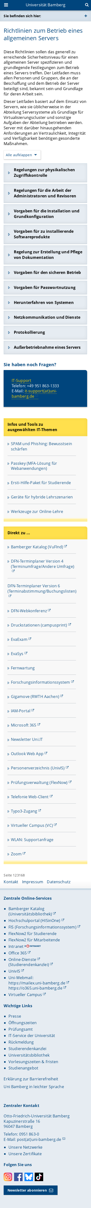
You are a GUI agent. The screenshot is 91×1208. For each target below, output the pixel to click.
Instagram (8, 1177)
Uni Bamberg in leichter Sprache (34, 1086)
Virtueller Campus (25, 994)
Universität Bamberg (46, 5)
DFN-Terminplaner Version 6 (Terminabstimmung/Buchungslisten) (42, 588)
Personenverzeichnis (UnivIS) (38, 768)
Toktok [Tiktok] (39, 1177)
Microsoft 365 (23, 725)
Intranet (16, 946)
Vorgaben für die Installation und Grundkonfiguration (47, 213)
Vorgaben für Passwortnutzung (44, 287)
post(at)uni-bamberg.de (39, 1139)
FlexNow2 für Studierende (32, 933)
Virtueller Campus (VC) (32, 825)
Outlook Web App (27, 753)
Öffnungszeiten (22, 1022)
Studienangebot (23, 1068)
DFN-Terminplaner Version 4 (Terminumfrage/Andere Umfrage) (42, 563)
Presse (14, 1016)
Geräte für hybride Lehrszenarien (42, 497)
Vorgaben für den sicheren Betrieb (47, 272)
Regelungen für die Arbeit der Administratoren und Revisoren (45, 193)
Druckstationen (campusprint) (39, 625)
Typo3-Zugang (24, 811)
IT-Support (21, 380)
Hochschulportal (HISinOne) (34, 920)
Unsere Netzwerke (25, 1147)
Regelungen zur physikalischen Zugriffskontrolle (44, 172)
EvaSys (17, 653)
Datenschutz (58, 881)
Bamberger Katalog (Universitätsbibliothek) (30, 911)
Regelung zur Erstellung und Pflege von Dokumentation (48, 254)
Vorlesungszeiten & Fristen (33, 1061)
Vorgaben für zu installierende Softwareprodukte (44, 234)
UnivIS (14, 971)
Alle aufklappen (19, 155)
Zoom (16, 854)
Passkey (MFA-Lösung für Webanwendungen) (34, 466)
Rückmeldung (21, 1042)
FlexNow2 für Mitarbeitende (34, 940)
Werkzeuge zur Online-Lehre (37, 511)
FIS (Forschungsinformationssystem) (42, 927)
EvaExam (19, 639)
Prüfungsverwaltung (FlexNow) (39, 782)
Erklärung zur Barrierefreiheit (31, 1079)
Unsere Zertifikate (25, 1153)
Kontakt (11, 881)
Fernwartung (23, 668)
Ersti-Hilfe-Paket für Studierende (41, 482)
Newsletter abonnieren (27, 1190)
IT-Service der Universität (31, 1035)
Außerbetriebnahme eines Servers (47, 347)
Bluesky (29, 1177)
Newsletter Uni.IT (27, 739)
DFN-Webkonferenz (29, 610)
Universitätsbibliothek (29, 1055)
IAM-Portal (20, 710)
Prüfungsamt (20, 1029)
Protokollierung (29, 332)
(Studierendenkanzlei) (28, 964)
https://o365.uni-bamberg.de (35, 988)
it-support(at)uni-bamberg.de (34, 393)
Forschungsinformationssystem (40, 682)
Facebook (18, 1177)
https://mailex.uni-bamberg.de (36, 983)
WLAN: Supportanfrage (32, 839)
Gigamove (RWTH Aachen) (35, 696)
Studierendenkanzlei (27, 1048)
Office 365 (17, 953)
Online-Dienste (22, 959)
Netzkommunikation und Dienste (47, 317)
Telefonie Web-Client (30, 796)
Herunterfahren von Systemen (44, 302)
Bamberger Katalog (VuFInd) (37, 547)
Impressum (32, 881)
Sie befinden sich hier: (22, 16)
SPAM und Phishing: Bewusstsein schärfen (41, 446)
